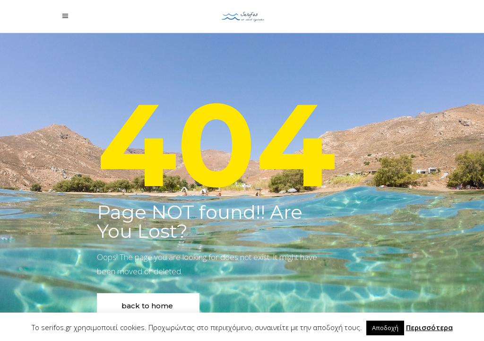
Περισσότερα (429, 327)
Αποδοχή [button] (385, 327)
